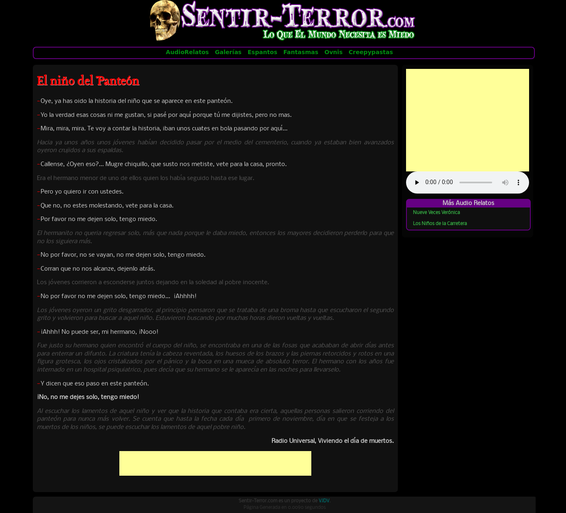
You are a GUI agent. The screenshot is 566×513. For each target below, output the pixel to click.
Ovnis (333, 52)
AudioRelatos (187, 52)
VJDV (324, 501)
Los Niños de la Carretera (440, 223)
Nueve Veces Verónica (436, 212)
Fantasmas (300, 52)
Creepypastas (370, 52)
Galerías (228, 52)
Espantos (262, 52)
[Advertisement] (215, 463)
